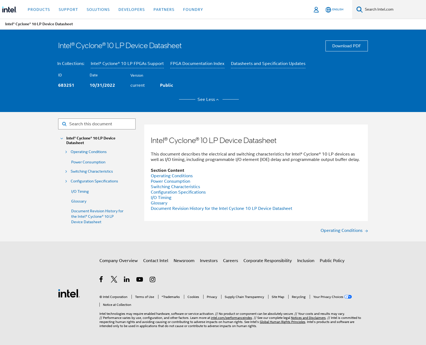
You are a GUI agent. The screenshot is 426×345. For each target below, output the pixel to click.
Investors (209, 260)
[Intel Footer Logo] (69, 293)
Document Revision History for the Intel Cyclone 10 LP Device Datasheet (221, 208)
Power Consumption (88, 162)
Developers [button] (131, 9)
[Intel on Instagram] (153, 280)
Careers (230, 260)
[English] (334, 9)
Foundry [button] (193, 9)
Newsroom (184, 260)
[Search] (359, 9)
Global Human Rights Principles (282, 322)
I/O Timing (80, 191)
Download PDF (346, 46)
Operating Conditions (89, 152)
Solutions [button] (98, 9)
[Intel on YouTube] (140, 280)
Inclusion (305, 260)
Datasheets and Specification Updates (268, 63)
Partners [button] (164, 9)
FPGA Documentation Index (197, 63)
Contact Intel (155, 260)
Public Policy (332, 260)
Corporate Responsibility (267, 260)
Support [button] (68, 9)
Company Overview (118, 260)
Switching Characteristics (92, 171)
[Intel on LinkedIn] (127, 280)
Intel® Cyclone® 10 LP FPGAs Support (127, 63)
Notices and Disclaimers (308, 318)
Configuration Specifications (94, 181)
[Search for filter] (97, 124)
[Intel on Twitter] (114, 280)
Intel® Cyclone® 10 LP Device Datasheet (90, 140)
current (137, 85)
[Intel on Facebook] (101, 280)
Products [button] (39, 9)
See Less (209, 99)
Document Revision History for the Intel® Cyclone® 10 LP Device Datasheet (97, 216)
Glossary (78, 201)
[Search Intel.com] (394, 9)
